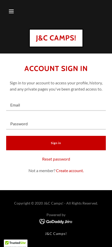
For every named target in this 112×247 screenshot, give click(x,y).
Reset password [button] (56, 158)
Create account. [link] (70, 170)
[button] (11, 11)
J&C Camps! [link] (56, 233)
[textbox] (56, 104)
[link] (56, 38)
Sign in (56, 143)
